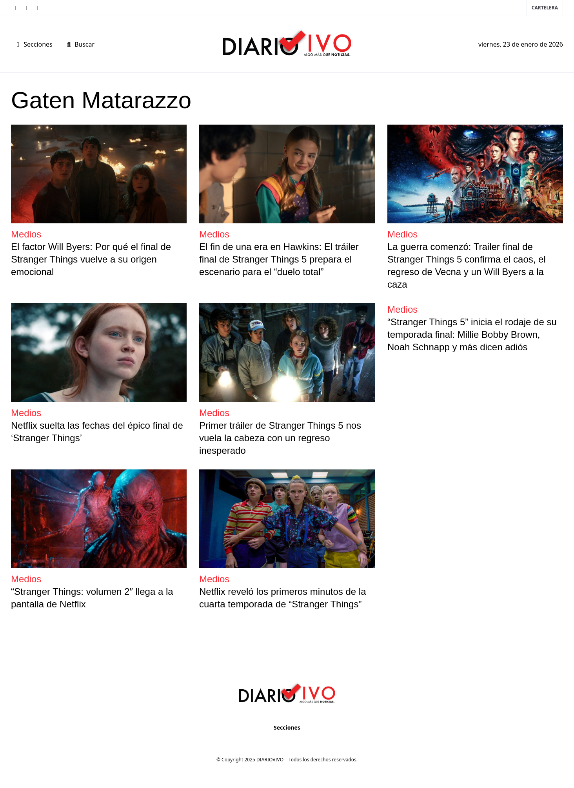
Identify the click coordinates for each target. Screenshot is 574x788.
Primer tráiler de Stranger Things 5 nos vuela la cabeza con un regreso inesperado (280, 438)
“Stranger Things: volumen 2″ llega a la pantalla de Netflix (92, 597)
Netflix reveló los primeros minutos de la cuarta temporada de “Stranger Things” (282, 597)
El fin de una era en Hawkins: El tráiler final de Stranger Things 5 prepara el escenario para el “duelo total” (279, 259)
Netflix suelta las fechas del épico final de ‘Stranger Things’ (97, 431)
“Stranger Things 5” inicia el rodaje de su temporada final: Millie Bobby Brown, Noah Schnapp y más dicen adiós (472, 334)
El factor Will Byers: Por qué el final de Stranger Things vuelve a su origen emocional (91, 259)
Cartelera (545, 7)
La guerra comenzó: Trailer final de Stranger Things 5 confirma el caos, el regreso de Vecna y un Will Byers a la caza (466, 265)
